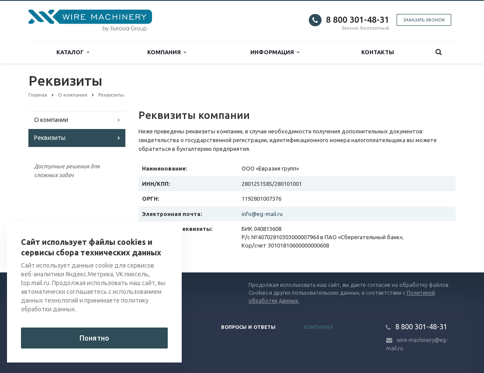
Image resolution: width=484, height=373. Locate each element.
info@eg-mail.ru (262, 214)
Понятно (94, 338)
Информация (274, 52)
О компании (51, 119)
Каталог (72, 52)
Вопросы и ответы (248, 327)
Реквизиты (50, 137)
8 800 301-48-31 (357, 19)
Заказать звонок (424, 19)
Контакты (377, 52)
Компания (166, 52)
